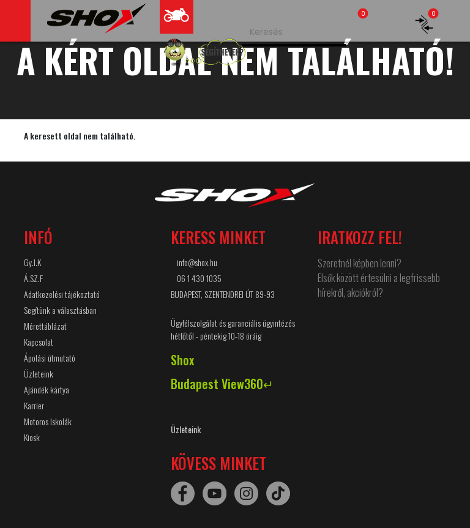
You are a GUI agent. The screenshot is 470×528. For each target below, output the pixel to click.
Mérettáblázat (45, 325)
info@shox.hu (197, 262)
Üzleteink (38, 373)
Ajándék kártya (46, 389)
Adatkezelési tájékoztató (62, 294)
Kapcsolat (38, 341)
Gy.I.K (32, 262)
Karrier (34, 405)
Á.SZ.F (33, 278)
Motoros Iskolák (48, 421)
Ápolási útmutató (49, 357)
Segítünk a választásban (60, 309)
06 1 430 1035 (199, 278)
